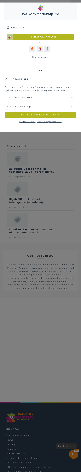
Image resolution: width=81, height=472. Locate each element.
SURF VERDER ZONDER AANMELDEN (40, 115)
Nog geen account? (40, 57)
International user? (27, 122)
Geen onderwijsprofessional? (49, 122)
